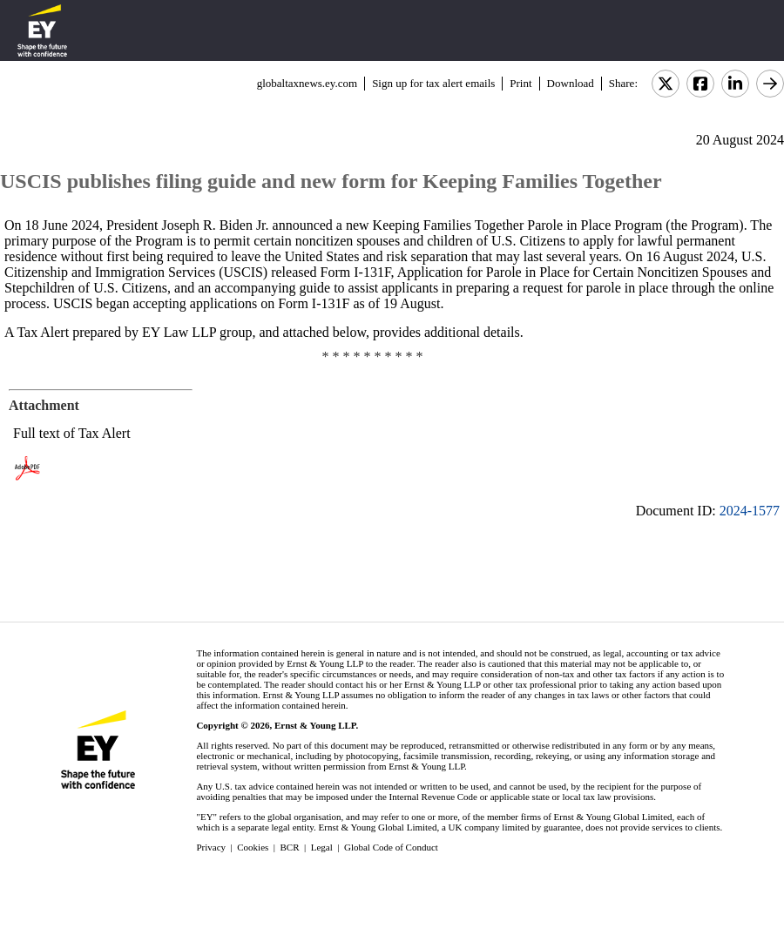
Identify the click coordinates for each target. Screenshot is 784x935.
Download (570, 83)
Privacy (211, 847)
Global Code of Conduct (391, 847)
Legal (322, 847)
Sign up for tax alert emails (433, 83)
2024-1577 (750, 510)
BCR (290, 847)
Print (520, 83)
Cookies (252, 847)
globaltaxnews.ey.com (307, 83)
